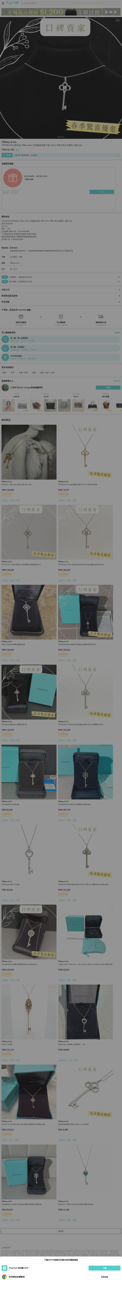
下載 (104, 1268)
